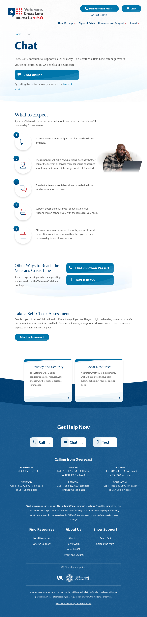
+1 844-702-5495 (117, 471)
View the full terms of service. (98, 596)
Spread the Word (105, 543)
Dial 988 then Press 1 (101, 8)
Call (42, 442)
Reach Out (105, 538)
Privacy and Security (73, 554)
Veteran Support (42, 543)
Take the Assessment (32, 337)
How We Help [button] (65, 23)
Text (85, 280)
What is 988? (73, 549)
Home (18, 34)
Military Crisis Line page (78, 514)
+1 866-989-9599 (117, 485)
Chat (133, 8)
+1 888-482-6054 (70, 485)
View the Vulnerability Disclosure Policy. (73, 603)
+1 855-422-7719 (24, 485)
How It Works (73, 543)
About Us (73, 538)
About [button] (133, 23)
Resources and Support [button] (111, 23)
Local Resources (41, 538)
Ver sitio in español (75, 567)
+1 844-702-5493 (70, 471)
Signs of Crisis (87, 23)
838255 (104, 14)
